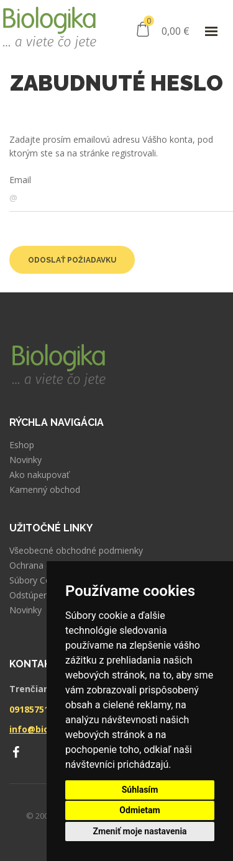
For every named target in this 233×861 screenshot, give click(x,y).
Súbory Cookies (40, 580)
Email (20, 180)
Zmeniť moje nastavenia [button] (139, 831)
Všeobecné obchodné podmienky (76, 550)
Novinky (25, 460)
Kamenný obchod (44, 489)
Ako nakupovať (39, 475)
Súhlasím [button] (140, 790)
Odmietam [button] (139, 810)
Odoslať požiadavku (72, 260)
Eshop (21, 445)
